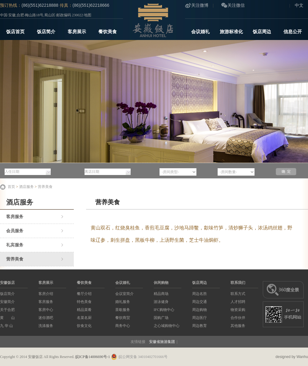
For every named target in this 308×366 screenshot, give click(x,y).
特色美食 (84, 302)
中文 (299, 5)
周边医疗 (199, 318)
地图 (87, 15)
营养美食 (45, 187)
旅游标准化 (231, 31)
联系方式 (238, 294)
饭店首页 (15, 31)
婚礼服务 (122, 302)
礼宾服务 (14, 245)
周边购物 (199, 310)
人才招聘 (238, 302)
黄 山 (7, 318)
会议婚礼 (200, 31)
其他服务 (238, 326)
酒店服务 (26, 187)
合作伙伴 (238, 318)
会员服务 (14, 231)
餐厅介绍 (84, 294)
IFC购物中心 (164, 310)
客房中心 (45, 310)
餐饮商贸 (122, 318)
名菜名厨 (84, 318)
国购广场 (161, 318)
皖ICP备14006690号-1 (92, 357)
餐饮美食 (107, 31)
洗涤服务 (45, 326)
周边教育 (199, 326)
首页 (11, 187)
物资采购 (238, 310)
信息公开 (292, 31)
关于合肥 (7, 310)
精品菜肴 (84, 310)
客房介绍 (45, 294)
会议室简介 (124, 294)
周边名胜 (199, 294)
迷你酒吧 (45, 318)
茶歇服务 (122, 310)
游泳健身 (161, 302)
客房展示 (77, 31)
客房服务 (14, 216)
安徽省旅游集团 (162, 342)
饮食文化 (84, 326)
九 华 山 (6, 326)
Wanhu (302, 357)
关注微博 (199, 5)
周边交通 (199, 302)
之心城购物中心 (167, 326)
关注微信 (236, 5)
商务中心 (122, 326)
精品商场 (161, 294)
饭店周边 (262, 31)
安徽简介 (7, 302)
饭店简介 (46, 31)
